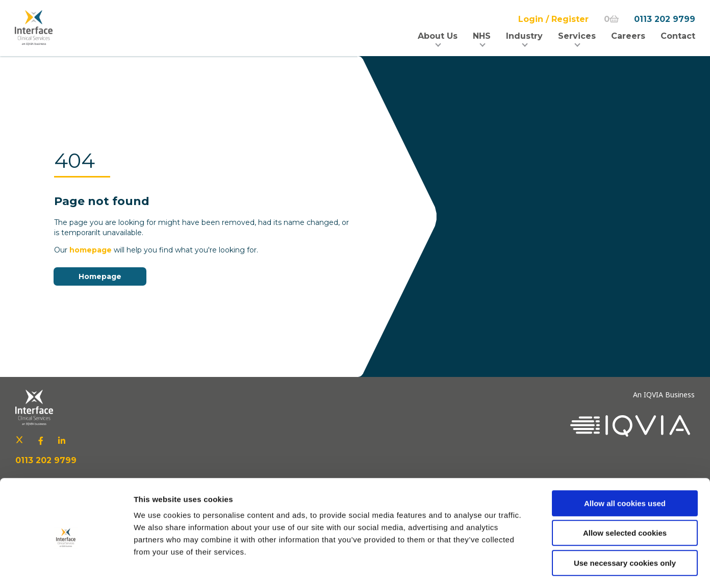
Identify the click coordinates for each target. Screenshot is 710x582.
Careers (628, 36)
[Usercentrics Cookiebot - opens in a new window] (66, 562)
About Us (437, 36)
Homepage (100, 276)
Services (576, 36)
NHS (481, 36)
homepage (90, 250)
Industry (523, 36)
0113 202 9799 (664, 19)
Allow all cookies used (625, 457)
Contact (677, 36)
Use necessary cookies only (625, 517)
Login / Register (553, 19)
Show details (535, 562)
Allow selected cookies (625, 487)
